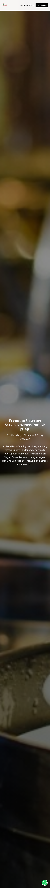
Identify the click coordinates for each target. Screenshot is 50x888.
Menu (31, 5)
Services (24, 5)
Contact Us (42, 5)
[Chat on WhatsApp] (45, 883)
